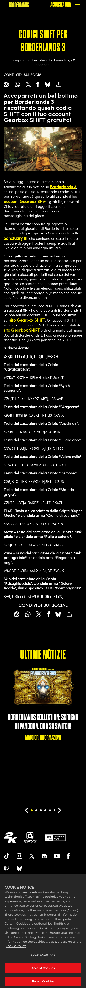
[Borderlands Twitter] (32, 856)
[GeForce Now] (56, 837)
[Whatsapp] (17, 84)
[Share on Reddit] (6, 84)
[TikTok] (7, 856)
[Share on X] (28, 84)
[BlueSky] (47, 84)
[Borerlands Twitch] (7, 868)
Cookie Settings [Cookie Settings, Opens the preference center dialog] (43, 959)
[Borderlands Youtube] (57, 856)
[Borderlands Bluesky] (19, 868)
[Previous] (26, 810)
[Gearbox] (30, 837)
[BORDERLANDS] (19, 4)
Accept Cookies (43, 972)
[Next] (59, 810)
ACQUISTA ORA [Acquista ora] (60, 4)
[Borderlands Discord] (44, 856)
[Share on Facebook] (37, 84)
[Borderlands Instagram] (19, 856)
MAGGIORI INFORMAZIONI (43, 737)
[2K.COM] (11, 837)
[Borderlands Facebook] (68, 856)
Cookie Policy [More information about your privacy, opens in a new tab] (16, 950)
